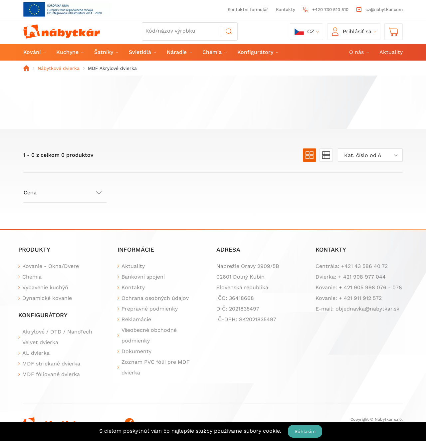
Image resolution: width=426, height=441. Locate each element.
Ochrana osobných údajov (155, 298)
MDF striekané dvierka (51, 363)
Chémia (214, 52)
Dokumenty (136, 351)
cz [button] (304, 31)
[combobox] (370, 155)
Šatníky (105, 52)
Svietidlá (142, 52)
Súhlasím (305, 431)
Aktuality (391, 52)
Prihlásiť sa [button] (351, 31)
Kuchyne (69, 52)
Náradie (179, 52)
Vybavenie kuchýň (45, 287)
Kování (34, 52)
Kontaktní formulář (248, 9)
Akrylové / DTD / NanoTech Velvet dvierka (57, 337)
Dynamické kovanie (47, 298)
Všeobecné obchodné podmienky (149, 335)
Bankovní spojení (143, 277)
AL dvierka (36, 353)
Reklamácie (136, 319)
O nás (358, 52)
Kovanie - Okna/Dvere (50, 266)
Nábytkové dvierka (59, 68)
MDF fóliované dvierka (51, 374)
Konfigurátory (257, 52)
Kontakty (285, 9)
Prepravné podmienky (149, 309)
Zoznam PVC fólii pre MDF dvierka (155, 367)
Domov (26, 68)
